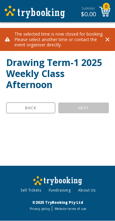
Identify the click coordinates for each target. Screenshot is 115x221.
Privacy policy (40, 209)
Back (30, 107)
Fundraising (60, 190)
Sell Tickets (31, 190)
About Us (87, 190)
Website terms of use (70, 209)
